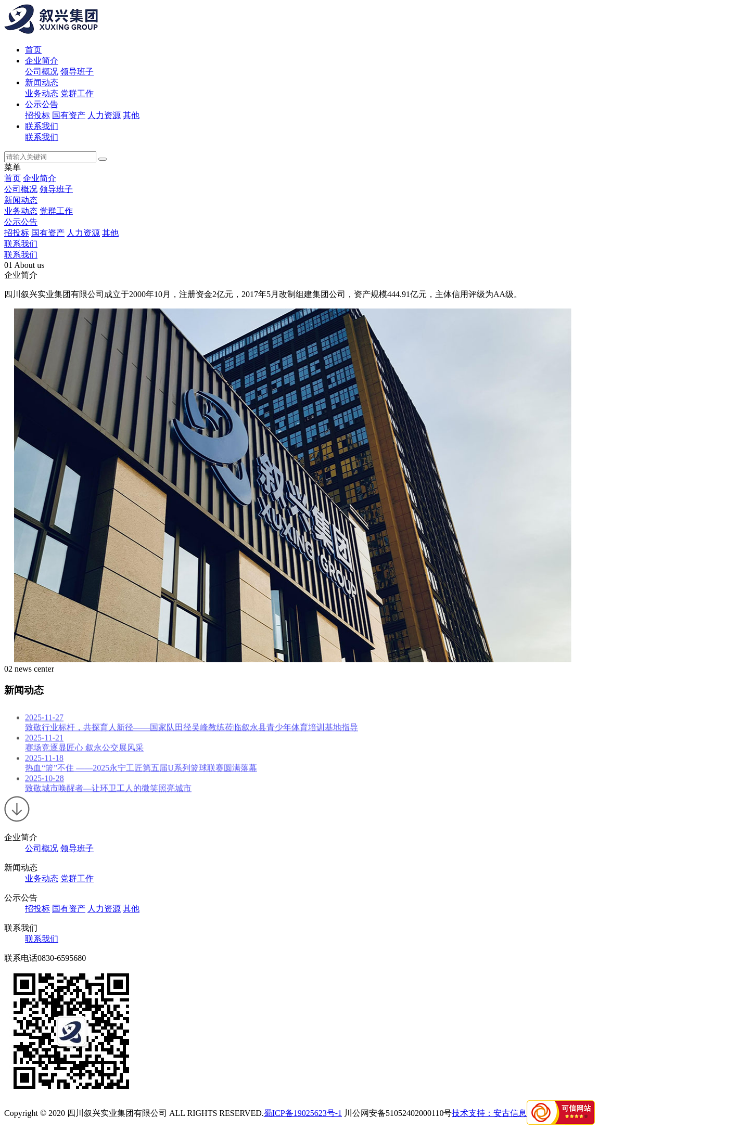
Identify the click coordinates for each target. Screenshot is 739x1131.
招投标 (37, 115)
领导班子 (77, 71)
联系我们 (41, 126)
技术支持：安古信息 (489, 1113)
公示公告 (41, 104)
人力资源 (104, 115)
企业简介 (41, 60)
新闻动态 (41, 82)
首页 (33, 49)
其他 (131, 115)
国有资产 (68, 115)
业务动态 (41, 93)
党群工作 (77, 93)
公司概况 (41, 71)
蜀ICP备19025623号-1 (303, 1113)
